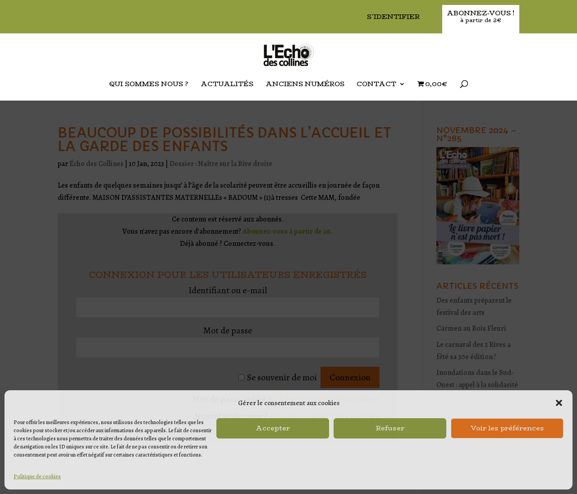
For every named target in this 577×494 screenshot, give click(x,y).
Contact (376, 85)
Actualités (227, 85)
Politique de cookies (37, 476)
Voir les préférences (507, 428)
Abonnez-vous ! (481, 16)
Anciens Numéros (305, 85)
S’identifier (393, 17)
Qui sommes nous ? (148, 85)
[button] (558, 402)
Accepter (273, 428)
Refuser (390, 428)
